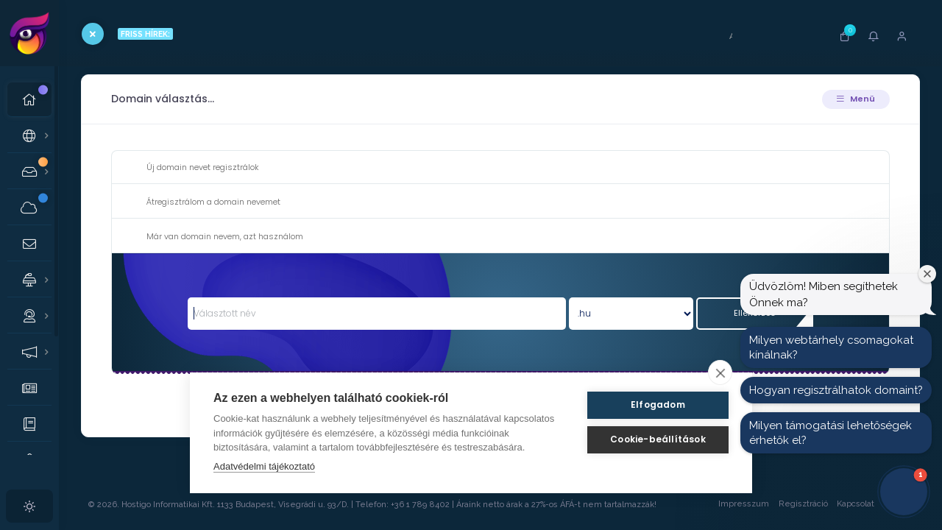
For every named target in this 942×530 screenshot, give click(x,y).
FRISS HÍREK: (145, 33)
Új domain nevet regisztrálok (191, 168)
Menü (856, 99)
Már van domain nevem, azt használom (213, 237)
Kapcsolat (855, 504)
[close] (720, 372)
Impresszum (743, 504)
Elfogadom (658, 404)
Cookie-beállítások (658, 439)
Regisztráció (803, 504)
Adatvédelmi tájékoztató (264, 466)
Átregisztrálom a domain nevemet (201, 202)
